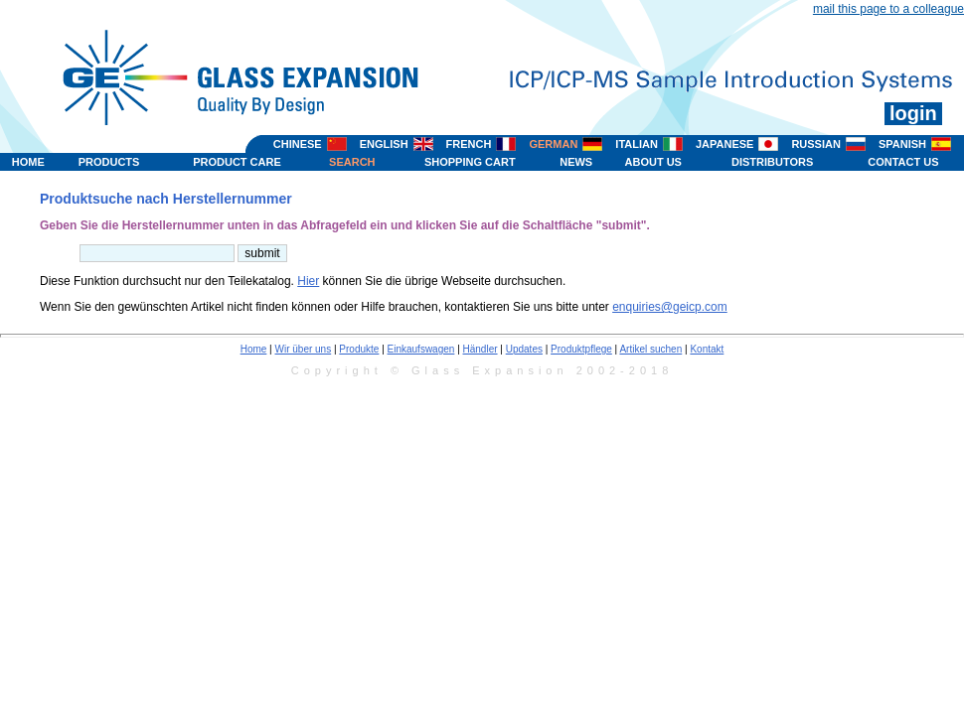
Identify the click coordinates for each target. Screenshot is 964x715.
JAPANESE (724, 144)
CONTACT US (903, 162)
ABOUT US (653, 162)
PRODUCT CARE (237, 162)
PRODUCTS (109, 162)
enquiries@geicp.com (669, 307)
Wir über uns (303, 349)
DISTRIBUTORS (772, 162)
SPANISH (902, 144)
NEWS (576, 162)
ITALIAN (636, 144)
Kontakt (706, 349)
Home (254, 349)
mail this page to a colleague (888, 9)
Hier (308, 281)
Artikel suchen (650, 349)
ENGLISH (384, 144)
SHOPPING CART (470, 162)
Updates (524, 349)
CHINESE (297, 144)
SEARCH (352, 162)
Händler (480, 349)
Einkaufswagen (421, 349)
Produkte (359, 349)
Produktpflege (581, 349)
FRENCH (469, 144)
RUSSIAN (816, 144)
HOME (28, 162)
